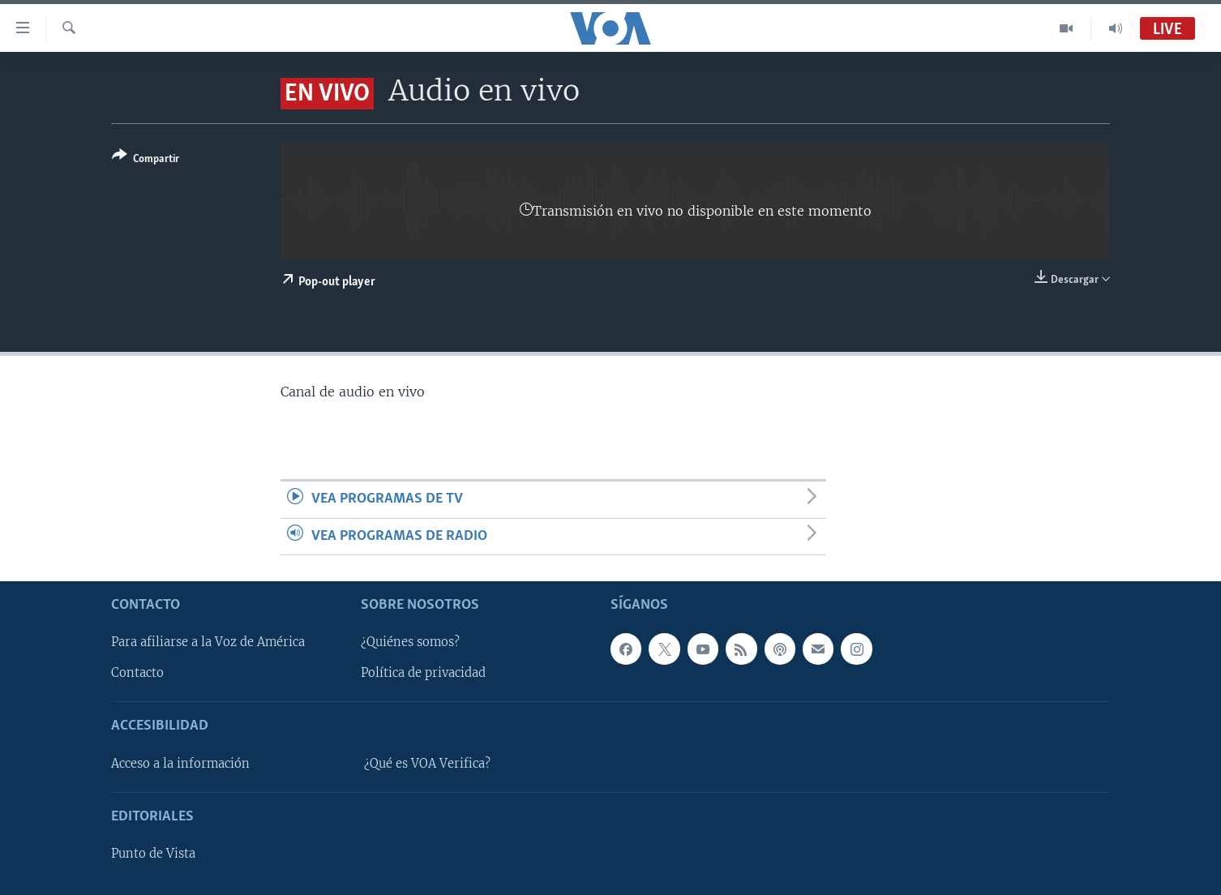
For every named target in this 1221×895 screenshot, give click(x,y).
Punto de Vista (153, 853)
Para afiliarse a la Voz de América (208, 642)
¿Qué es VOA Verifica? (427, 763)
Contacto (137, 673)
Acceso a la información (180, 763)
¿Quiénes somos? (410, 642)
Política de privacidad (423, 673)
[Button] (145, 160)
